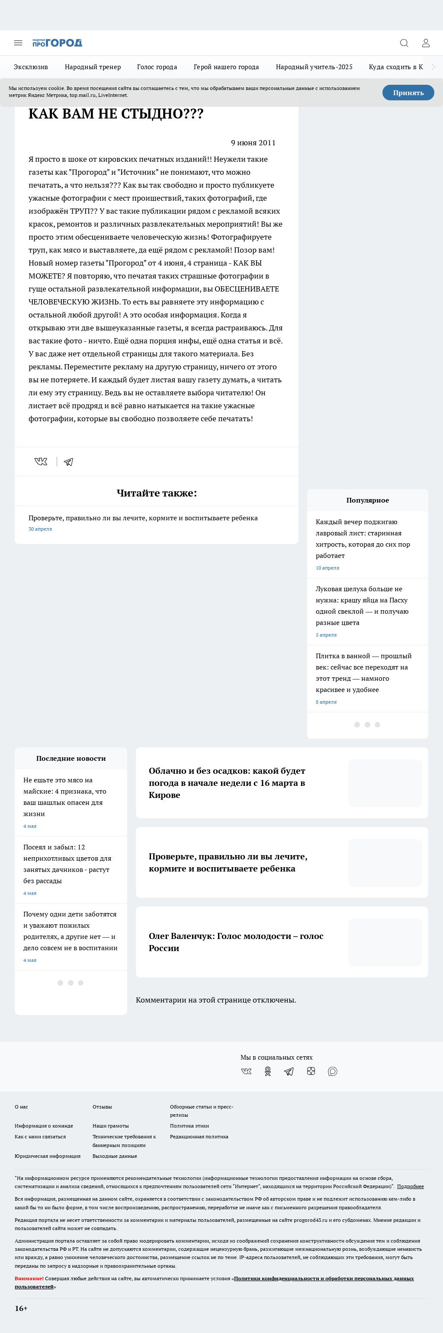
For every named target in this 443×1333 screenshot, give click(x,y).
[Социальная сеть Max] (332, 1071)
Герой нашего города (227, 67)
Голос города (157, 67)
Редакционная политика (199, 1136)
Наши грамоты (111, 1125)
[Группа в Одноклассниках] (268, 1071)
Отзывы (102, 1106)
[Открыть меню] (18, 42)
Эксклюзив (31, 67)
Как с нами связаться (40, 1136)
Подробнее (410, 1186)
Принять (408, 92)
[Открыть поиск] (404, 42)
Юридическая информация (47, 1156)
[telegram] (71, 461)
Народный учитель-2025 (314, 67)
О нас (21, 1106)
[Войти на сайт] (425, 42)
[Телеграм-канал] (289, 1071)
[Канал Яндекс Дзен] (311, 1071)
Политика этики (189, 1125)
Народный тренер (93, 67)
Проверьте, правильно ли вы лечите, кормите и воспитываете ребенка (157, 524)
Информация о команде (44, 1125)
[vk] (41, 461)
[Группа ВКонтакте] (246, 1071)
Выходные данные (115, 1156)
